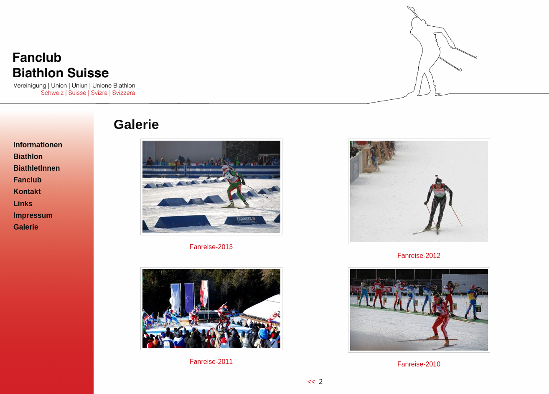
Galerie (25, 227)
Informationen (37, 145)
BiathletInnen (36, 168)
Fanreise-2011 (211, 361)
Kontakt (27, 191)
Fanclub (27, 180)
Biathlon (28, 156)
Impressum (33, 215)
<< (312, 381)
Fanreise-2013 (211, 246)
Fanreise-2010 (418, 364)
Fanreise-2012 (418, 255)
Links (23, 204)
